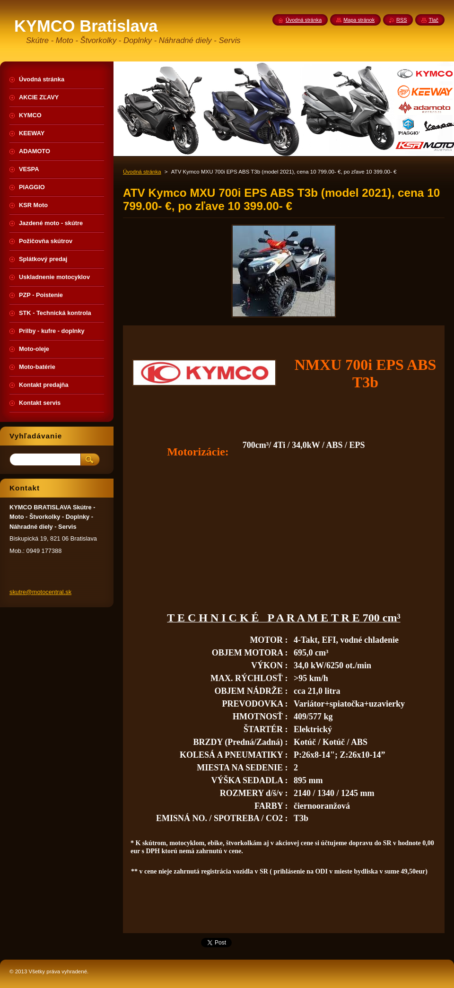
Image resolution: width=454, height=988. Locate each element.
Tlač (433, 20)
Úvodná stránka (142, 172)
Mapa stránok (359, 20)
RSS (401, 20)
